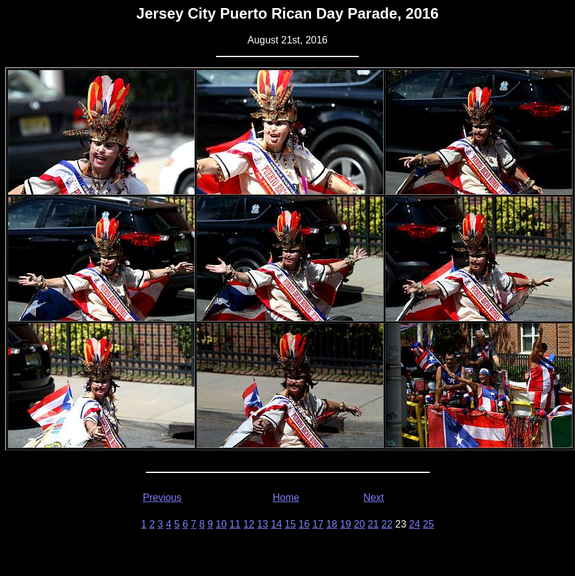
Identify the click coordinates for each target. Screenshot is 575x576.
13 (262, 524)
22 (386, 524)
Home (286, 497)
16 (304, 524)
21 (373, 524)
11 (235, 524)
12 (249, 524)
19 (345, 524)
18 (331, 524)
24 (414, 524)
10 (221, 524)
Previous (162, 497)
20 (359, 524)
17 (318, 524)
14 (276, 524)
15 (290, 524)
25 (428, 524)
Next (373, 497)
